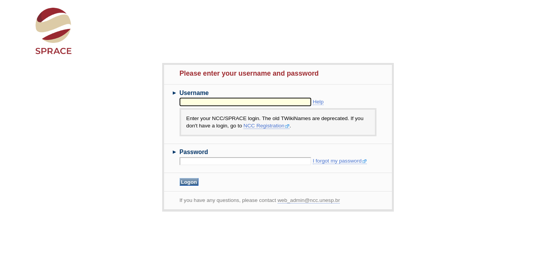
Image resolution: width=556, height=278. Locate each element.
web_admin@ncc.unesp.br (309, 200)
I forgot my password (340, 161)
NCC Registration (267, 126)
